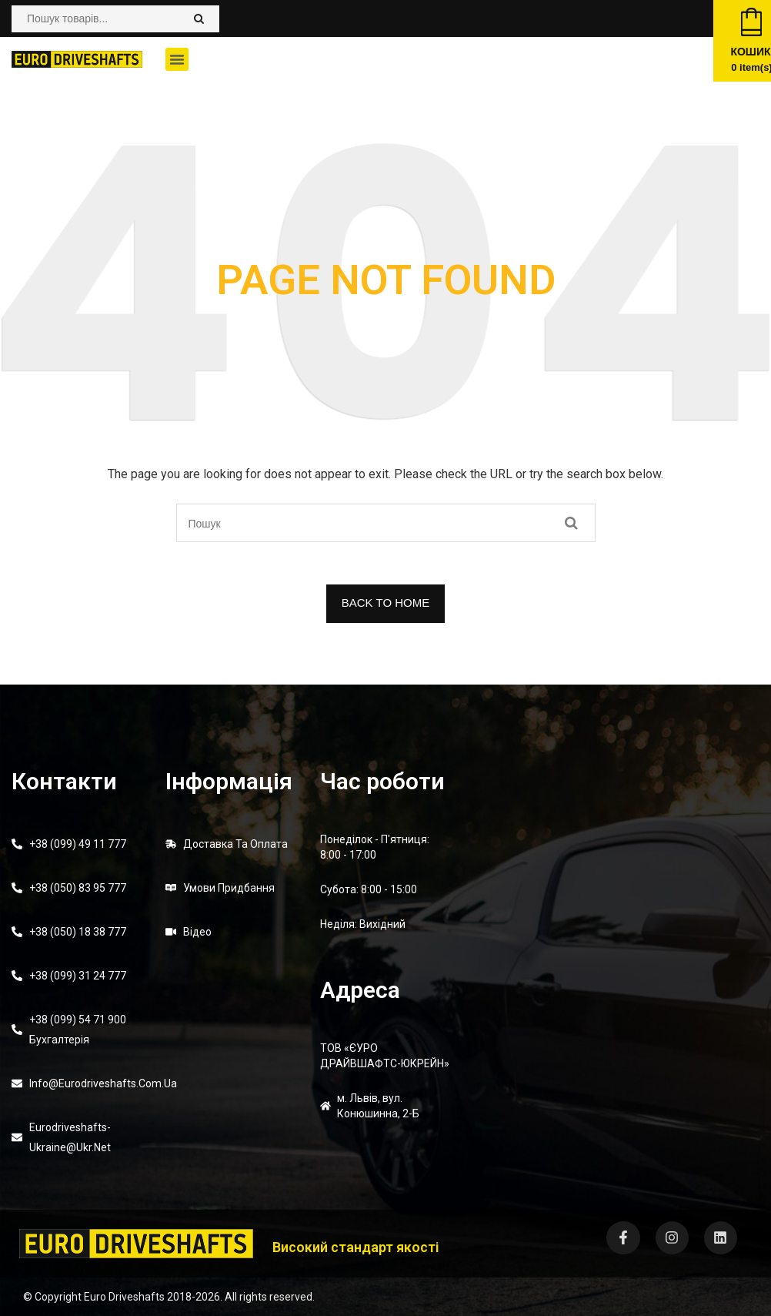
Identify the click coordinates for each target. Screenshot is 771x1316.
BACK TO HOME (385, 602)
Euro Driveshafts (124, 1297)
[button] (177, 59)
